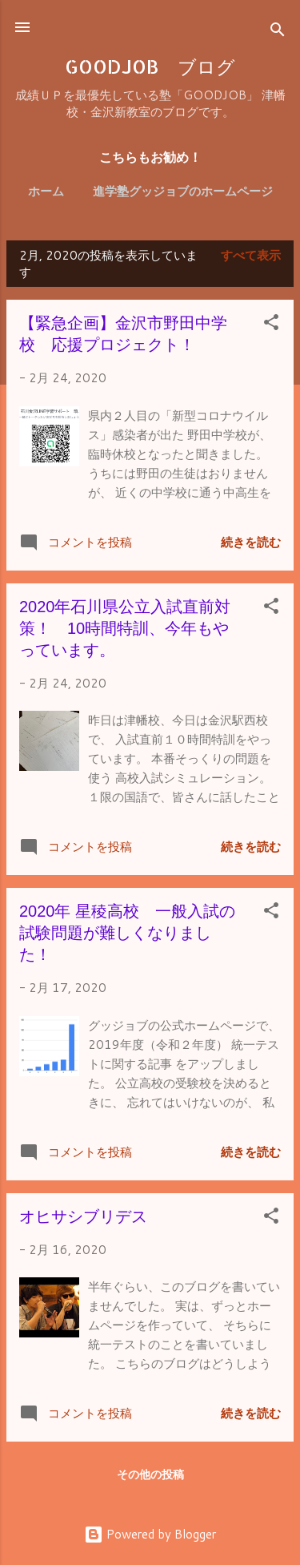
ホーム (46, 191)
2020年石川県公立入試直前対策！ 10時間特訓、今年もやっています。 (125, 628)
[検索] (277, 32)
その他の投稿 (150, 1474)
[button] (271, 325)
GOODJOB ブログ (150, 66)
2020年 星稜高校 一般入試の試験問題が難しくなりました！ (127, 932)
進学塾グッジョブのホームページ (183, 191)
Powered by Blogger (150, 1534)
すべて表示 (251, 255)
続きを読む (251, 542)
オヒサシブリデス (83, 1216)
